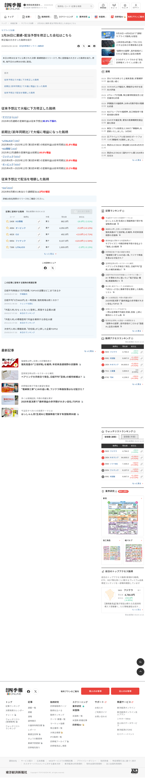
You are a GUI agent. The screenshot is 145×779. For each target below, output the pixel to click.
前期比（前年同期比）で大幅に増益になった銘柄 (25, 86)
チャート (114, 6)
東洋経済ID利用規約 (73, 763)
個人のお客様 (98, 691)
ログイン (136, 6)
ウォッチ (125, 6)
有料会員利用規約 (95, 763)
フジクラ (113, 352)
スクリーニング (63, 17)
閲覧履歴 (103, 6)
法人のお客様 (126, 691)
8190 (15, 117)
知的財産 (105, 760)
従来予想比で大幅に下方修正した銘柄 (21, 80)
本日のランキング (27, 311)
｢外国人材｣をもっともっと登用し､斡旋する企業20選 (30, 307)
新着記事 (13, 23)
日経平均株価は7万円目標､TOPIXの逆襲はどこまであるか (32, 288)
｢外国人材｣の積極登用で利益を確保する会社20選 (28, 317)
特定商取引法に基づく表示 (125, 760)
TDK (112, 377)
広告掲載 (40, 760)
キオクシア (114, 365)
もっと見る (49, 251)
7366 (17, 141)
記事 (26, 16)
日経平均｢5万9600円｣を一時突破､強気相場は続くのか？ (31, 297)
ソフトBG (114, 464)
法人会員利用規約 (115, 763)
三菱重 (112, 371)
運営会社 (11, 760)
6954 (18, 156)
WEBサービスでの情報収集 (60, 760)
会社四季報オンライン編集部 (32, 46)
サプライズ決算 (27, 23)
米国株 (100, 17)
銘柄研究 (44, 16)
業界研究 (83, 16)
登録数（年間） (130, 437)
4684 (18, 164)
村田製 (112, 358)
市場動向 (23, 292)
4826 (10, 188)
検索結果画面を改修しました (34, 5)
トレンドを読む (26, 301)
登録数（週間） (111, 437)
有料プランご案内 (136, 17)
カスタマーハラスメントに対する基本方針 (41, 763)
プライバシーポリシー (87, 760)
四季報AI (118, 17)
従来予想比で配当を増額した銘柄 (19, 93)
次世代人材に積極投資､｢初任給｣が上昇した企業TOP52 (31, 326)
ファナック (114, 470)
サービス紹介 (25, 760)
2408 (14, 148)
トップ (9, 17)
